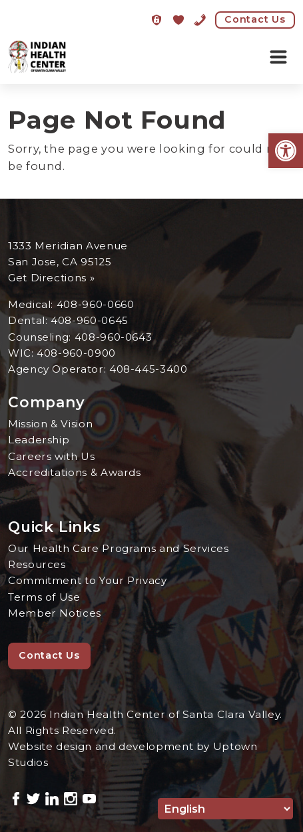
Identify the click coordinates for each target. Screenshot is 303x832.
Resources (37, 564)
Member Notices (54, 613)
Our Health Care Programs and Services (118, 548)
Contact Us (255, 19)
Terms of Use (44, 597)
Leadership (38, 439)
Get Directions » (51, 277)
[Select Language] (225, 808)
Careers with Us (51, 456)
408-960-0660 (96, 304)
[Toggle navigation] (278, 57)
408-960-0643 (113, 337)
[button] (285, 150)
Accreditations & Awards (74, 472)
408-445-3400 (148, 369)
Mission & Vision (50, 423)
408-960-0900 (76, 353)
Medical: (32, 304)
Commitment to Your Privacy (87, 580)
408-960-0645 (90, 320)
